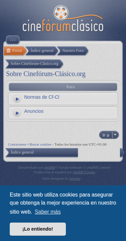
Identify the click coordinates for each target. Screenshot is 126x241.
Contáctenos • (19, 144)
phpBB (49, 167)
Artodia (75, 178)
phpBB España (84, 172)
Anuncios (34, 111)
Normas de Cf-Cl (41, 97)
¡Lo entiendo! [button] (38, 229)
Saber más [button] (47, 212)
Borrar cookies (40, 144)
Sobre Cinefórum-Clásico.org (45, 73)
